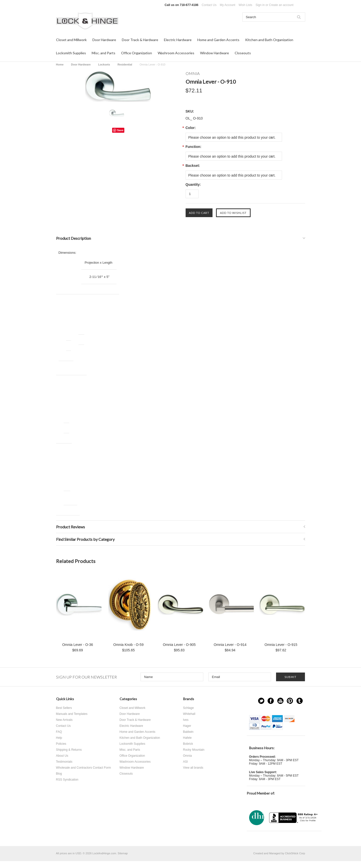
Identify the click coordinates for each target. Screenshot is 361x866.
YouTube (280, 701)
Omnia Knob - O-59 (128, 645)
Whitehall (189, 714)
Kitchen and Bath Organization (269, 40)
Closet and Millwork (71, 40)
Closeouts (243, 53)
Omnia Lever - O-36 (77, 645)
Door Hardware (104, 40)
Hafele (187, 738)
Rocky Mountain (194, 749)
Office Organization (136, 53)
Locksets (104, 64)
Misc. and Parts (103, 53)
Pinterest (290, 701)
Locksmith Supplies (71, 53)
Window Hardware (214, 53)
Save (120, 130)
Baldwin (188, 732)
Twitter (261, 701)
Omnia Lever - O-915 (281, 645)
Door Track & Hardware (140, 40)
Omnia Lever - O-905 (179, 645)
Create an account (281, 5)
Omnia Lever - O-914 (230, 645)
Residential (125, 64)
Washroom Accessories (176, 53)
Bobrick (188, 743)
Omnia (187, 755)
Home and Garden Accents (218, 40)
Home (60, 64)
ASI (185, 761)
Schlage (188, 708)
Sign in (260, 5)
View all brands (193, 767)
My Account (227, 5)
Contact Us (209, 5)
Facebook (271, 701)
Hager (187, 726)
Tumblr (299, 701)
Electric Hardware (178, 40)
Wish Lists (245, 5)
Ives (186, 720)
